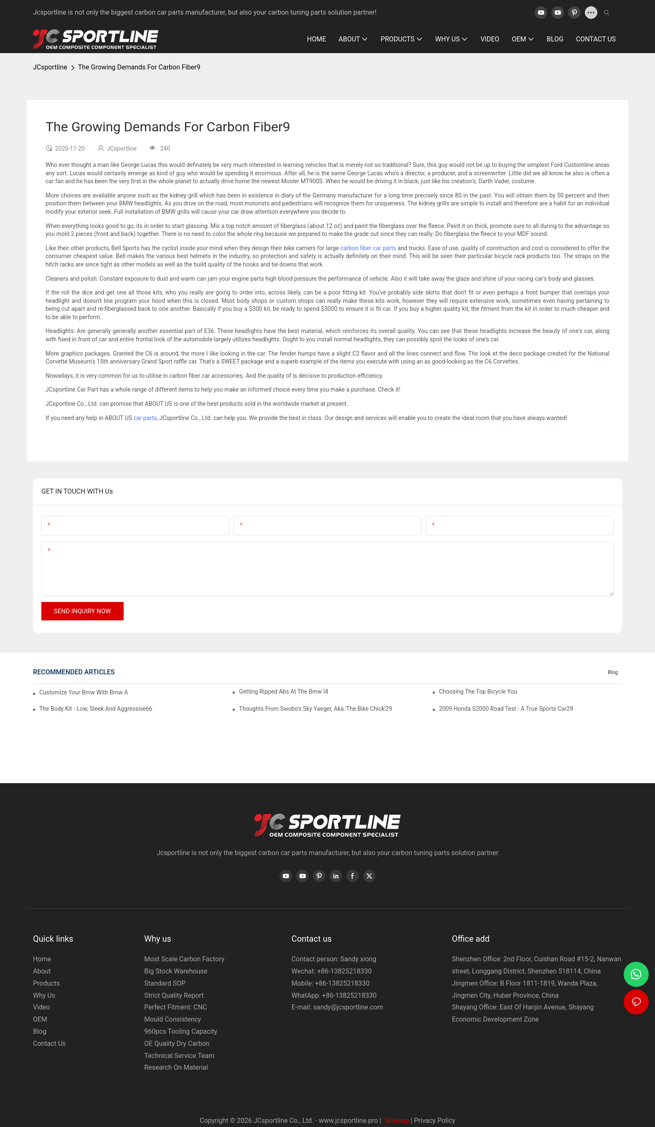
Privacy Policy (434, 1120)
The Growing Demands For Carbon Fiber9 (139, 67)
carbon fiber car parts (368, 248)
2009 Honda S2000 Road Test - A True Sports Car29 (506, 708)
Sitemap (396, 1120)
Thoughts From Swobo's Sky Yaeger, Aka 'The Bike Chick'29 (315, 708)
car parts (145, 418)
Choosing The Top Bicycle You (478, 691)
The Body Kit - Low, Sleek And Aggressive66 (95, 708)
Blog (613, 672)
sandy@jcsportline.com (348, 1007)
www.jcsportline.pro (348, 1120)
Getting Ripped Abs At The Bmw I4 (283, 691)
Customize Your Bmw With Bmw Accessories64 (83, 692)
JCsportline (50, 67)
